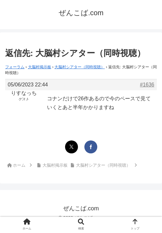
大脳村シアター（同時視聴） (79, 67)
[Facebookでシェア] (90, 146)
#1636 (147, 84)
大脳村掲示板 (39, 67)
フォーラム (14, 67)
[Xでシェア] (71, 146)
